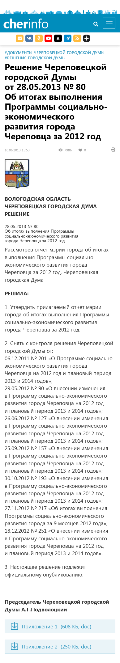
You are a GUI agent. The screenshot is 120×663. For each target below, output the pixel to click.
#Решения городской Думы (35, 57)
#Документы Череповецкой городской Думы (55, 52)
